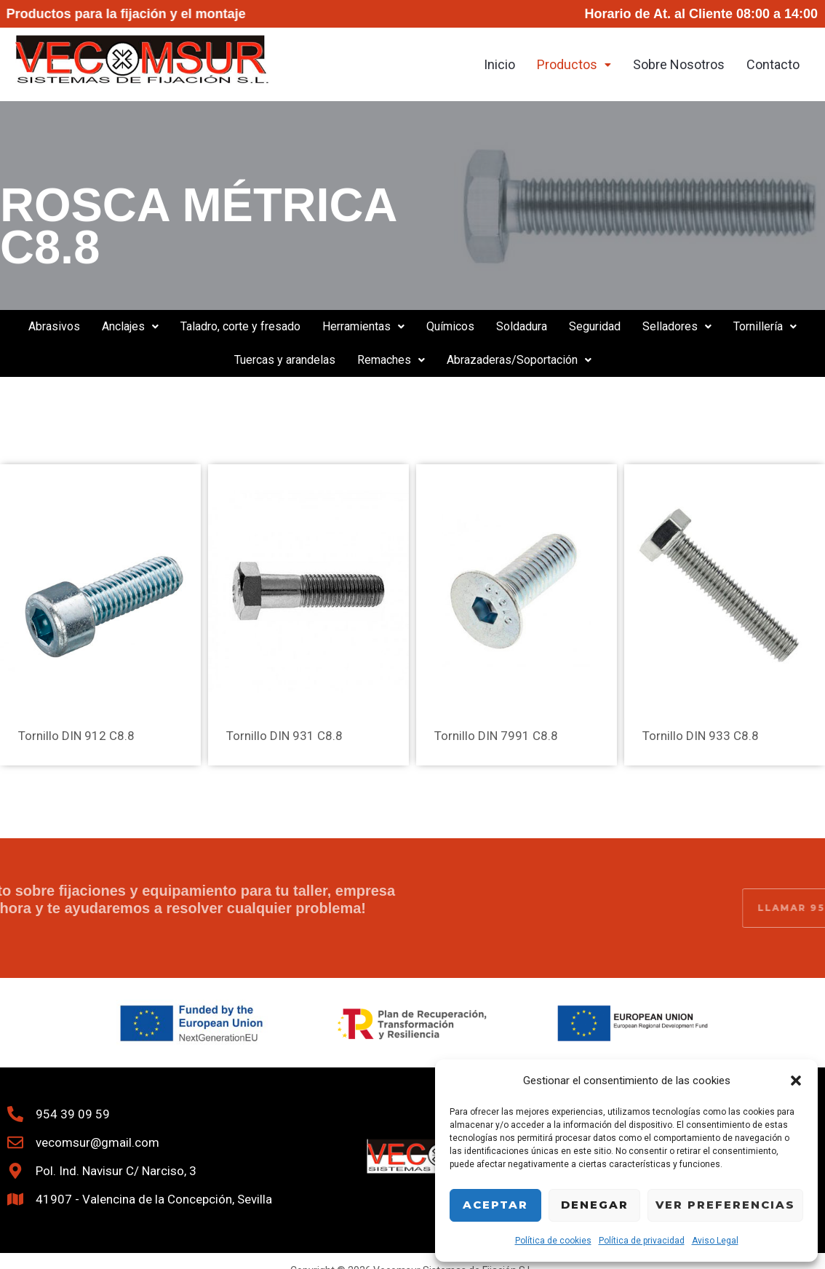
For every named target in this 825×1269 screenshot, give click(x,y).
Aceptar (495, 1205)
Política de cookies (553, 1241)
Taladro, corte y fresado (240, 326)
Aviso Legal (715, 1241)
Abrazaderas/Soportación (519, 360)
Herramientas (363, 326)
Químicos (450, 326)
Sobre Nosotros (679, 64)
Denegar (595, 1205)
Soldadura (521, 326)
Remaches (391, 360)
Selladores (677, 326)
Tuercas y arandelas (284, 360)
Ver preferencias (725, 1205)
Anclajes (130, 326)
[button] (796, 1080)
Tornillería (765, 326)
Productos (574, 64)
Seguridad (595, 326)
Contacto (773, 64)
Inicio (499, 64)
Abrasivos (54, 326)
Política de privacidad (642, 1241)
